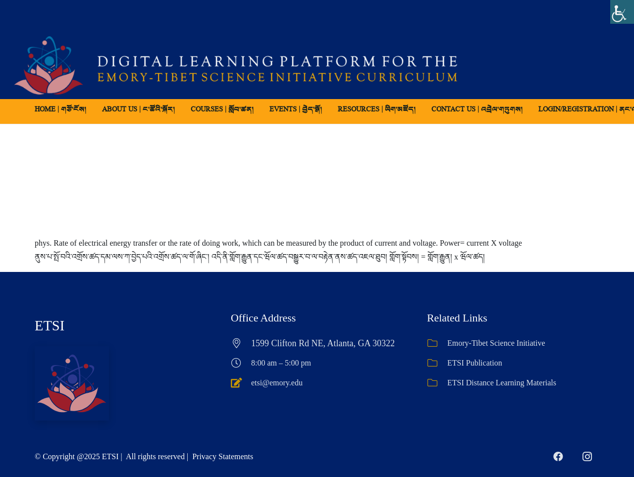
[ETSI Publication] (437, 363)
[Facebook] (558, 456)
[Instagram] (587, 456)
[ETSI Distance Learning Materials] (437, 383)
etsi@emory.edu (277, 382)
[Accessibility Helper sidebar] (622, 12)
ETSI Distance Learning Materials (501, 382)
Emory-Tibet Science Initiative (496, 343)
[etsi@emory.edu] (241, 383)
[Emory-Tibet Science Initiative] (437, 343)
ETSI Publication (474, 363)
